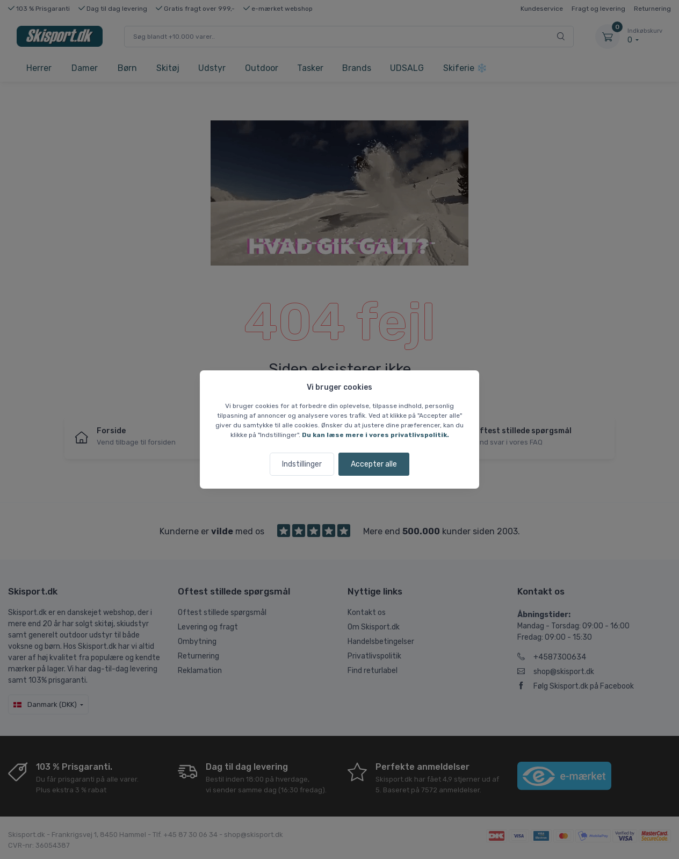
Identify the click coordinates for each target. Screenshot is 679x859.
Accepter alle (374, 464)
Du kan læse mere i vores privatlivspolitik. (375, 435)
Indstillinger (302, 464)
